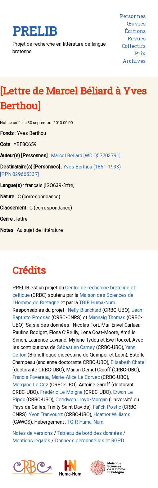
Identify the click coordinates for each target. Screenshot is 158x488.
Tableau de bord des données (89, 433)
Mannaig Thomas (106, 317)
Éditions (135, 31)
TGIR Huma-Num (97, 303)
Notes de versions (32, 433)
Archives (134, 61)
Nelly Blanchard (84, 310)
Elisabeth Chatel (128, 362)
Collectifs (134, 46)
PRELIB (34, 31)
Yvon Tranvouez (46, 414)
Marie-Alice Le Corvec (76, 377)
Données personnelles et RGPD (89, 441)
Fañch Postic (107, 407)
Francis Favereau (30, 377)
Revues (137, 38)
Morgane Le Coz (30, 385)
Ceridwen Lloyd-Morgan (82, 400)
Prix (140, 53)
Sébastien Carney (76, 347)
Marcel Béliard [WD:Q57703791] (85, 156)
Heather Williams (111, 414)
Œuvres (136, 23)
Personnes (133, 16)
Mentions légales (31, 441)
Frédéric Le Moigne (61, 392)
